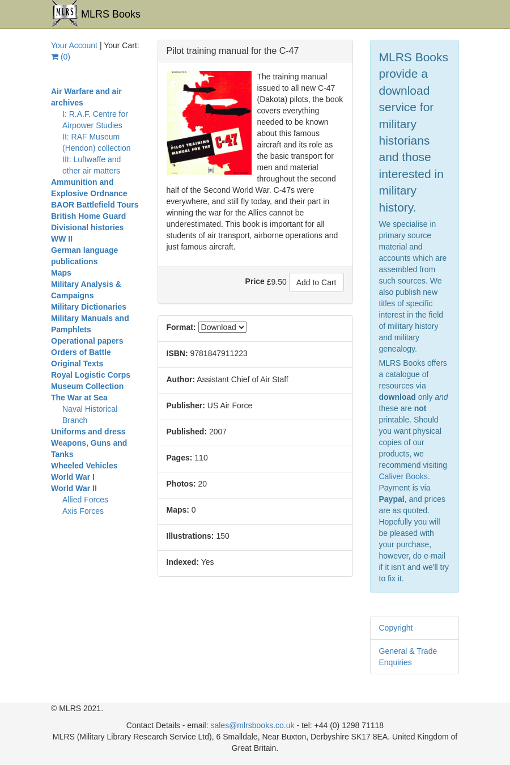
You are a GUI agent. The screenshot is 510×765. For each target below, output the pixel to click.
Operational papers (87, 340)
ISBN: (177, 353)
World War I (73, 476)
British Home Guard (88, 216)
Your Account (74, 45)
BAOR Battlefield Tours (95, 204)
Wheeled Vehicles (84, 465)
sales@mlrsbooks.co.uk (252, 725)
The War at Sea (79, 397)
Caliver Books (403, 476)
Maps (61, 272)
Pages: (180, 457)
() (60, 56)
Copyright (396, 627)
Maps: (178, 509)
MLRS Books (96, 13)
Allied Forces (85, 499)
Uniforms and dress (88, 431)
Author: (181, 379)
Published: (187, 431)
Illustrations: (190, 535)
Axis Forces (83, 510)
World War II (74, 488)
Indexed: (183, 562)
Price (255, 281)
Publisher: (186, 405)
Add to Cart (316, 282)
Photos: (181, 483)
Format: (181, 327)
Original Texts (77, 363)
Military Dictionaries (88, 306)
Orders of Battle (81, 352)
